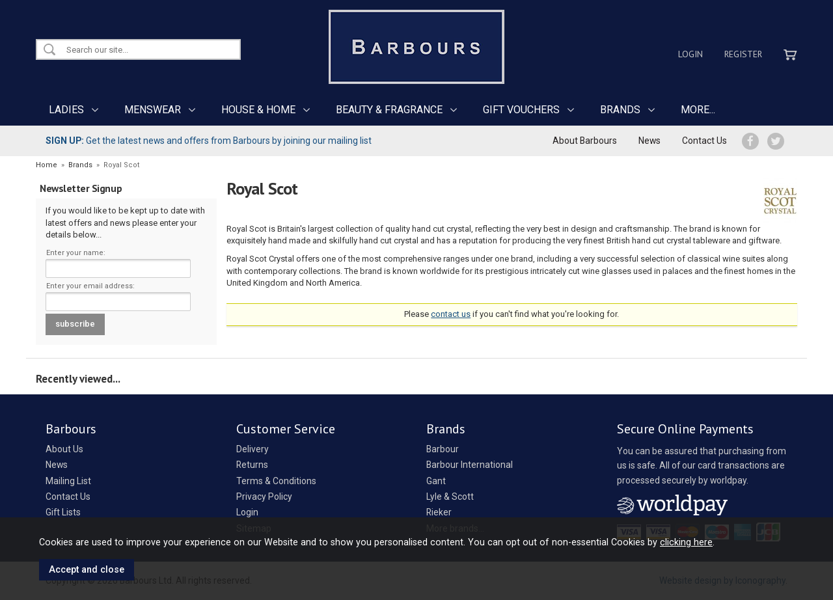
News (649, 140)
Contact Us (704, 140)
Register (743, 54)
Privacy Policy (264, 496)
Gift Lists (63, 512)
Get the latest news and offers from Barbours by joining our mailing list (209, 140)
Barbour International (469, 464)
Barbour (442, 449)
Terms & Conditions (276, 481)
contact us (451, 314)
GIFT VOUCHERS (521, 109)
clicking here (686, 542)
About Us (64, 449)
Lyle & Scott (450, 496)
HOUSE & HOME (258, 109)
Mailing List (68, 481)
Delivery (252, 449)
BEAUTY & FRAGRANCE (389, 109)
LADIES (66, 109)
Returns (252, 464)
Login (690, 54)
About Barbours (585, 140)
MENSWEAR (152, 109)
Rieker (439, 512)
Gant (436, 481)
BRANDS (620, 109)
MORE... (698, 109)
